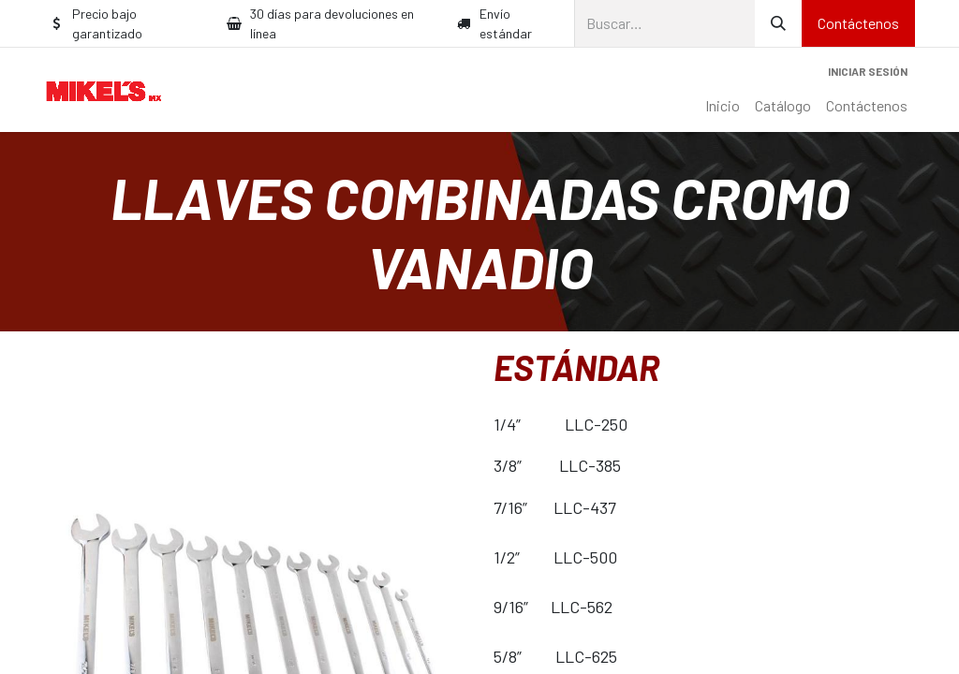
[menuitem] (722, 106)
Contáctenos (858, 23)
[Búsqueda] (778, 23)
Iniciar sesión (867, 71)
